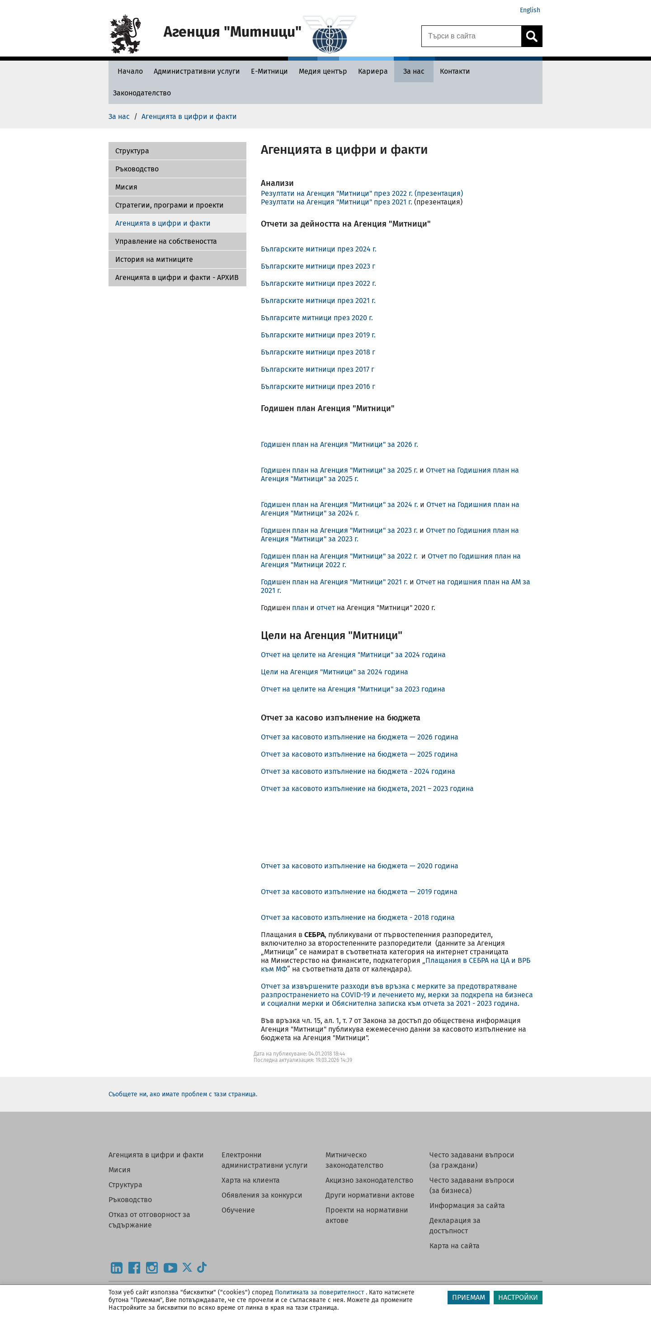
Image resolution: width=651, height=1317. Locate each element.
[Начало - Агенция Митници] (127, 71)
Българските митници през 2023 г (318, 266)
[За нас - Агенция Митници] (414, 71)
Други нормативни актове (370, 1195)
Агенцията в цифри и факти (163, 223)
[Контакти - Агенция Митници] (455, 71)
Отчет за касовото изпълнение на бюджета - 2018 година (358, 917)
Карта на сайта (454, 1245)
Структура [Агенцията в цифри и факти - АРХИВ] (132, 151)
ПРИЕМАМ (468, 1297)
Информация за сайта (467, 1205)
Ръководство (137, 169)
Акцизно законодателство (369, 1180)
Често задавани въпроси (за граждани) (471, 1160)
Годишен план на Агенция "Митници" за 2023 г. (340, 530)
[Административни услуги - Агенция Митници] (197, 71)
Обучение (238, 1210)
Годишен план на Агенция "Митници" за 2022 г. (341, 556)
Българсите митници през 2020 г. (317, 317)
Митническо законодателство (354, 1160)
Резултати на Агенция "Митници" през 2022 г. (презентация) (362, 193)
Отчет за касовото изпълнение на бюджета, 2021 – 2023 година (367, 788)
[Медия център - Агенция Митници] (323, 71)
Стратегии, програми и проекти (169, 205)
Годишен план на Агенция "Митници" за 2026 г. (339, 444)
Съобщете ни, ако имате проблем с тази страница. (182, 1094)
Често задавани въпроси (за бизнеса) (471, 1185)
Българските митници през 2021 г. (318, 300)
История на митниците (154, 259)
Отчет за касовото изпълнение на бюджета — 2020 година (359, 866)
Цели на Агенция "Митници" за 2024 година (334, 672)
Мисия (126, 187)
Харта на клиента (251, 1180)
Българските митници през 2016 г (318, 386)
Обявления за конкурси (262, 1195)
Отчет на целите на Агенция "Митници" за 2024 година (353, 654)
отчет (325, 607)
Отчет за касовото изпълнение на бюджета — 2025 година (361, 754)
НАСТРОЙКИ (518, 1297)
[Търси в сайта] (471, 36)
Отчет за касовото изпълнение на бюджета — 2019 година (359, 891)
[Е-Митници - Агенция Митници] (269, 71)
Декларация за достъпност (455, 1225)
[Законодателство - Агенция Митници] (141, 93)
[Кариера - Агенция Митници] (373, 71)
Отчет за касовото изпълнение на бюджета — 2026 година (360, 737)
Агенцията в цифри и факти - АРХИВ (177, 277)
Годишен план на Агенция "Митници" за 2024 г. (339, 504)
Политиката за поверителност (319, 1292)
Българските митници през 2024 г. (319, 249)
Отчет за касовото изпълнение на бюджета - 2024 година (358, 771)
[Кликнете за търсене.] (531, 36)
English (530, 10)
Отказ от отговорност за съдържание (149, 1219)
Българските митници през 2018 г (318, 352)
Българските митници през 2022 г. (318, 283)
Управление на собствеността (166, 241)
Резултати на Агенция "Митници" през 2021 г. (336, 202)
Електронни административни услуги (265, 1160)
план (300, 607)
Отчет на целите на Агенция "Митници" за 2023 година (353, 689)
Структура (125, 1184)
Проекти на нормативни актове (367, 1215)
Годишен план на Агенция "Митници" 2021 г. (334, 582)
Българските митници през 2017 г (317, 369)
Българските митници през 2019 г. (318, 335)
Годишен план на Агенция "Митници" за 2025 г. (340, 470)
